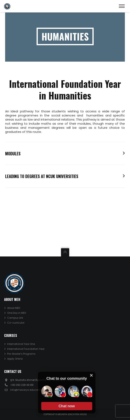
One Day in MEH (16, 313)
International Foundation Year (26, 349)
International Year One (21, 344)
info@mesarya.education (26, 390)
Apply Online (15, 358)
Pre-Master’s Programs (21, 354)
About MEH (13, 308)
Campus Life (15, 318)
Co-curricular (15, 322)
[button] (66, 406)
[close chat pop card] (91, 375)
